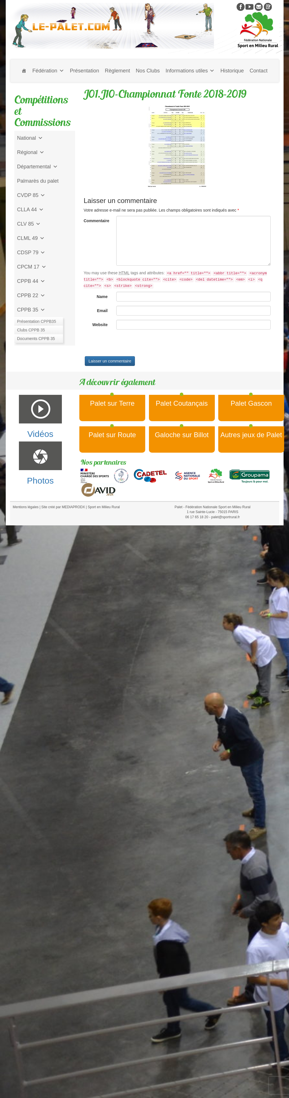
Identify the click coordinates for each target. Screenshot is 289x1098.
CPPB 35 (31, 310)
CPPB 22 (31, 295)
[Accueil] (24, 70)
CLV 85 (29, 224)
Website (99, 324)
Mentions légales (26, 507)
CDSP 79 (31, 252)
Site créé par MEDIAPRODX (63, 507)
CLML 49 (31, 238)
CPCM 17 (31, 267)
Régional (30, 152)
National (30, 138)
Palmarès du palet (38, 181)
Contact (258, 71)
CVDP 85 (31, 195)
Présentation (84, 71)
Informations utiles (190, 70)
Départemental (37, 166)
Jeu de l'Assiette (36, 324)
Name (102, 296)
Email (102, 310)
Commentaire (96, 220)
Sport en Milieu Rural (104, 507)
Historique (232, 71)
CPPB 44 (31, 281)
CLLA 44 (30, 209)
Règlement (117, 71)
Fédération (48, 70)
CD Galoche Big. (36, 338)
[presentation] (127, 345)
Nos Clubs (148, 71)
